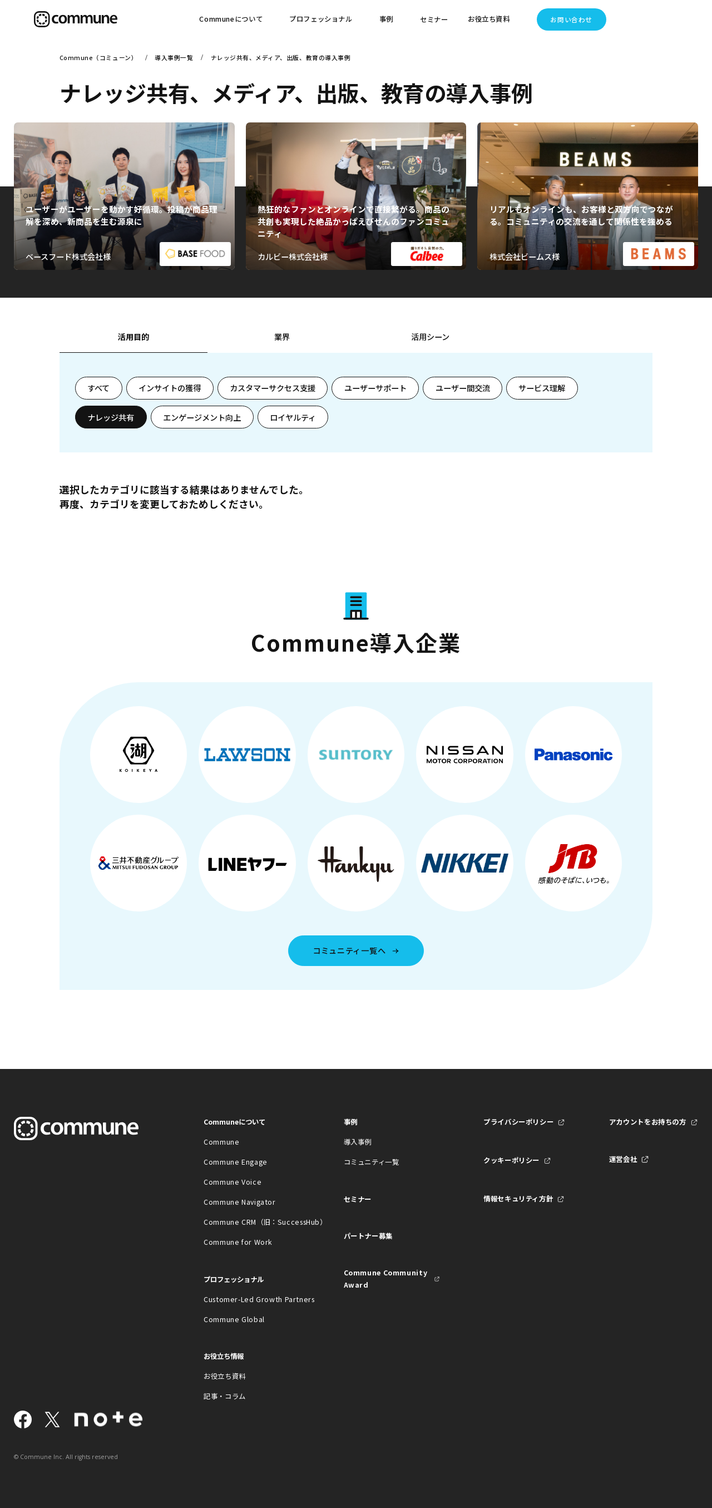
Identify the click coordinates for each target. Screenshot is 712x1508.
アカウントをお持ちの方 (647, 1122)
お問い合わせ (571, 19)
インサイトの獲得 (170, 387)
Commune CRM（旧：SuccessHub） (252, 1222)
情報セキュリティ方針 (518, 1199)
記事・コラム (225, 1396)
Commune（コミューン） (98, 57)
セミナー (434, 19)
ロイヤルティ (293, 417)
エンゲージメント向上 (202, 417)
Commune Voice (232, 1182)
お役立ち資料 (225, 1376)
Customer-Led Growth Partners (252, 1299)
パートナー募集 (368, 1236)
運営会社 (623, 1159)
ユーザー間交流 (463, 387)
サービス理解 (541, 387)
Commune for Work (238, 1242)
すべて (98, 387)
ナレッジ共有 (110, 417)
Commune (221, 1142)
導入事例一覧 (174, 57)
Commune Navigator (240, 1202)
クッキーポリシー (511, 1160)
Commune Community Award (386, 1279)
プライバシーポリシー (518, 1122)
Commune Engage (236, 1162)
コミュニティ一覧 (371, 1162)
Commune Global (234, 1319)
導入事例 (358, 1142)
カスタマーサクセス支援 (272, 387)
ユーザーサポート (375, 387)
